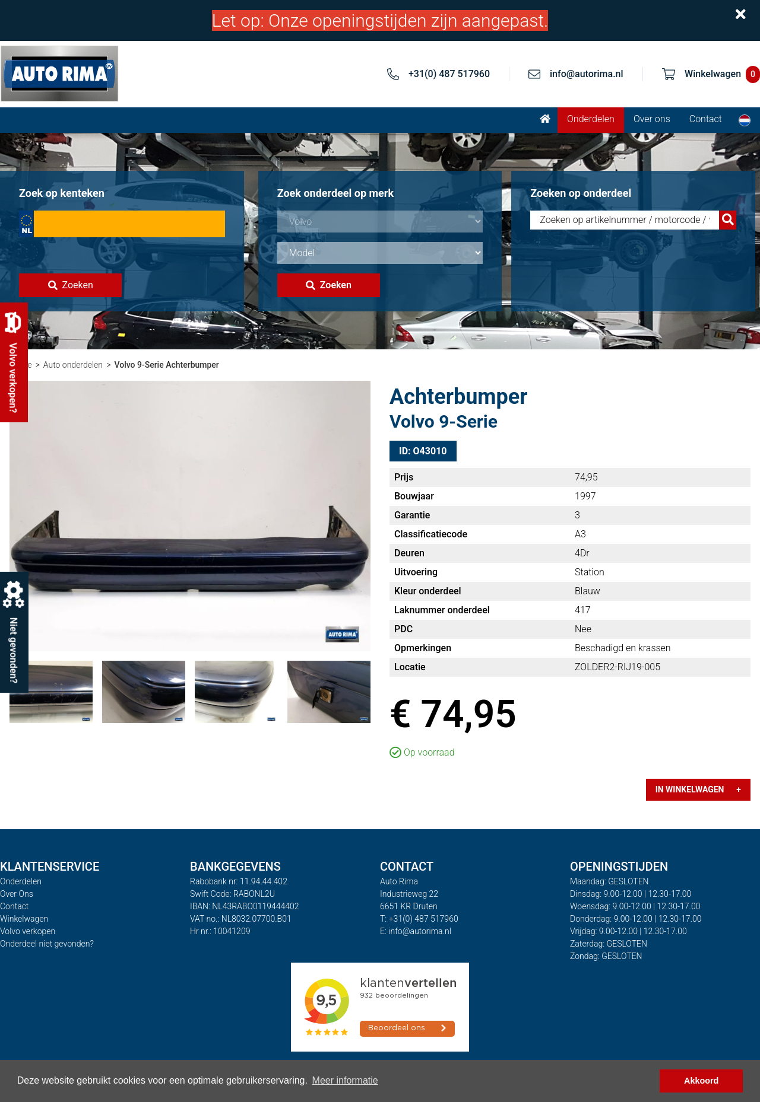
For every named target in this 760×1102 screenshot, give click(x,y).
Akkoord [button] (701, 1080)
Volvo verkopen (27, 931)
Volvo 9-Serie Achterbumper (166, 365)
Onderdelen (591, 119)
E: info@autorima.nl (415, 931)
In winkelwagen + (698, 789)
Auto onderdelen (73, 365)
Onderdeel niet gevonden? (47, 943)
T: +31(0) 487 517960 (419, 918)
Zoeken (70, 285)
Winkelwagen (24, 918)
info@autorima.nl (586, 73)
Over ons (652, 119)
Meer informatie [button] (345, 1080)
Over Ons (16, 894)
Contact (705, 119)
